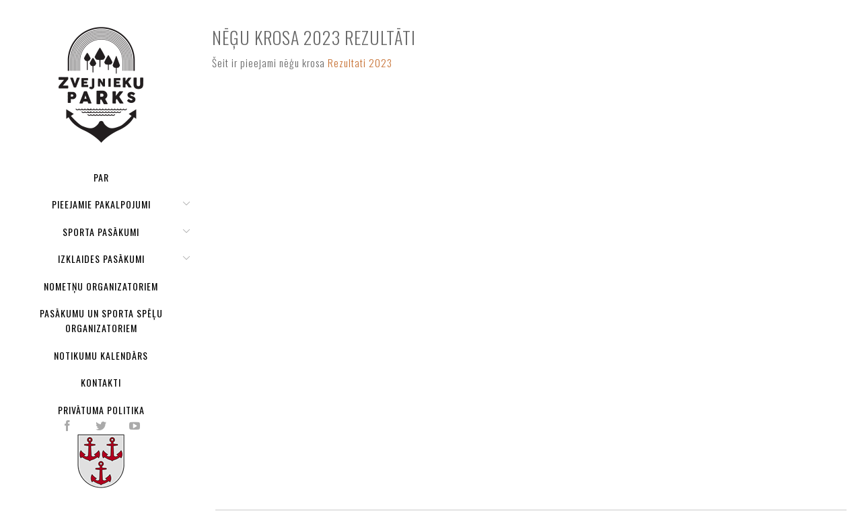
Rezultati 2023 (360, 62)
